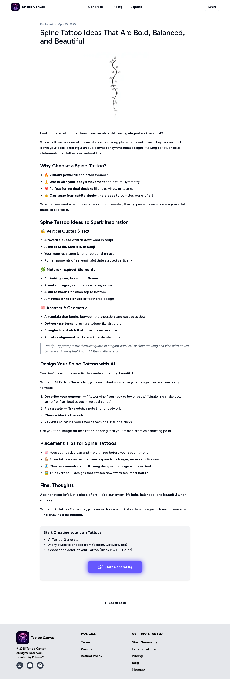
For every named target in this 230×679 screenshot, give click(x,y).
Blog (135, 663)
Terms (86, 642)
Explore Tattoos (144, 649)
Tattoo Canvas (36, 648)
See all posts (115, 603)
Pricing (116, 7)
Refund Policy (91, 656)
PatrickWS (38, 657)
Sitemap (138, 669)
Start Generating (115, 567)
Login (212, 7)
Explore (136, 7)
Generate (95, 7)
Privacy (86, 649)
